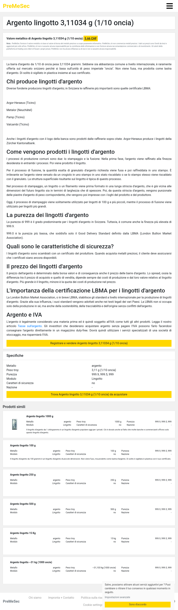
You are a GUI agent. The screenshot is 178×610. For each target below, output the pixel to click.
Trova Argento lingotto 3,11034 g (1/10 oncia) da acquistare (89, 394)
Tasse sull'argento (30, 326)
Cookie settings (93, 605)
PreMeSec (16, 6)
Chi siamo (35, 597)
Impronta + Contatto (61, 597)
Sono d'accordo (137, 604)
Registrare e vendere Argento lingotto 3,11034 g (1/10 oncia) (89, 343)
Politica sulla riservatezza (97, 597)
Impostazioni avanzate (117, 597)
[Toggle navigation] (169, 5)
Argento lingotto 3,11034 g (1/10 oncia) (70, 23)
